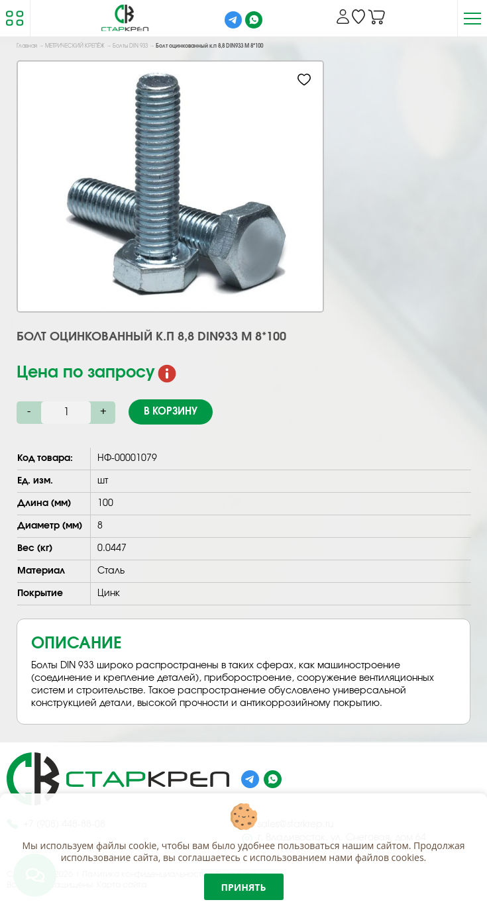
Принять (243, 887)
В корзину (170, 412)
